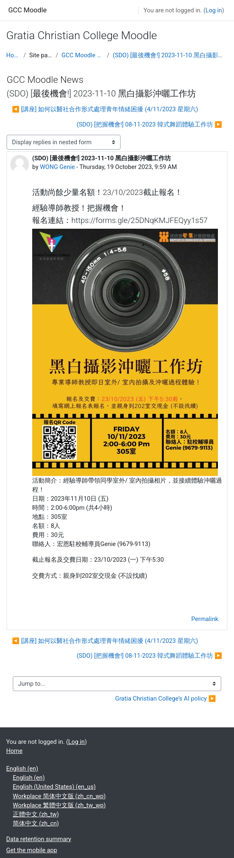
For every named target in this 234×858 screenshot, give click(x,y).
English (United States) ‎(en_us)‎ (54, 786)
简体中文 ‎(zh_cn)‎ (36, 823)
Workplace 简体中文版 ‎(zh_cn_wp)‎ (59, 796)
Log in (214, 10)
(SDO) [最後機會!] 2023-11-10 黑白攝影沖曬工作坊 (170, 55)
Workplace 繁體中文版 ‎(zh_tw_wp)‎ (59, 805)
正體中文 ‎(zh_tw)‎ (36, 814)
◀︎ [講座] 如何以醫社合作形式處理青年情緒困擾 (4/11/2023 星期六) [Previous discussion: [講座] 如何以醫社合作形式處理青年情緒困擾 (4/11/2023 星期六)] (105, 109)
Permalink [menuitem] (204, 619)
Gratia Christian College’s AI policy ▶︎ (165, 698)
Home (13, 55)
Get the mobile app (31, 850)
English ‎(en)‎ (22, 768)
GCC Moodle (27, 10)
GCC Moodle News (82, 55)
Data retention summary (38, 839)
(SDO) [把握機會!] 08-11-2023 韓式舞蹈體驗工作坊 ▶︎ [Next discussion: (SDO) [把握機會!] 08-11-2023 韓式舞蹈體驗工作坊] (149, 124)
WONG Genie (57, 167)
